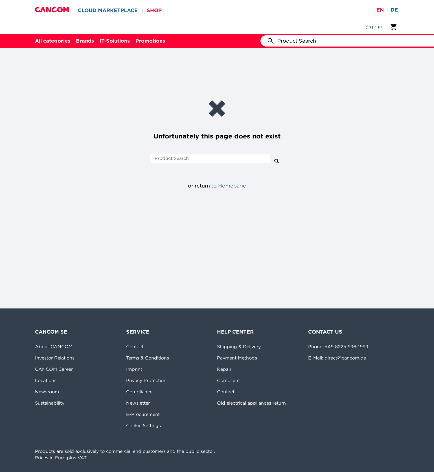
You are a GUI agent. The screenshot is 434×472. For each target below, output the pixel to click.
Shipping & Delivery (239, 346)
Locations (45, 380)
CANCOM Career (54, 369)
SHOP (154, 10)
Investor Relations (54, 358)
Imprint (134, 369)
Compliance (139, 391)
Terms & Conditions (147, 358)
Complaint (228, 380)
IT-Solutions (115, 41)
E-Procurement (143, 414)
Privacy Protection (146, 380)
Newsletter (138, 403)
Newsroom (47, 391)
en (380, 9)
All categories (52, 41)
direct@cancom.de (345, 358)
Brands (85, 41)
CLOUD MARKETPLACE (108, 10)
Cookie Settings (143, 425)
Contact (135, 346)
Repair (224, 369)
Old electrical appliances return (251, 403)
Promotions (150, 41)
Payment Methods (237, 358)
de (394, 9)
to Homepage (228, 185)
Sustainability (49, 403)
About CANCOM (54, 346)
